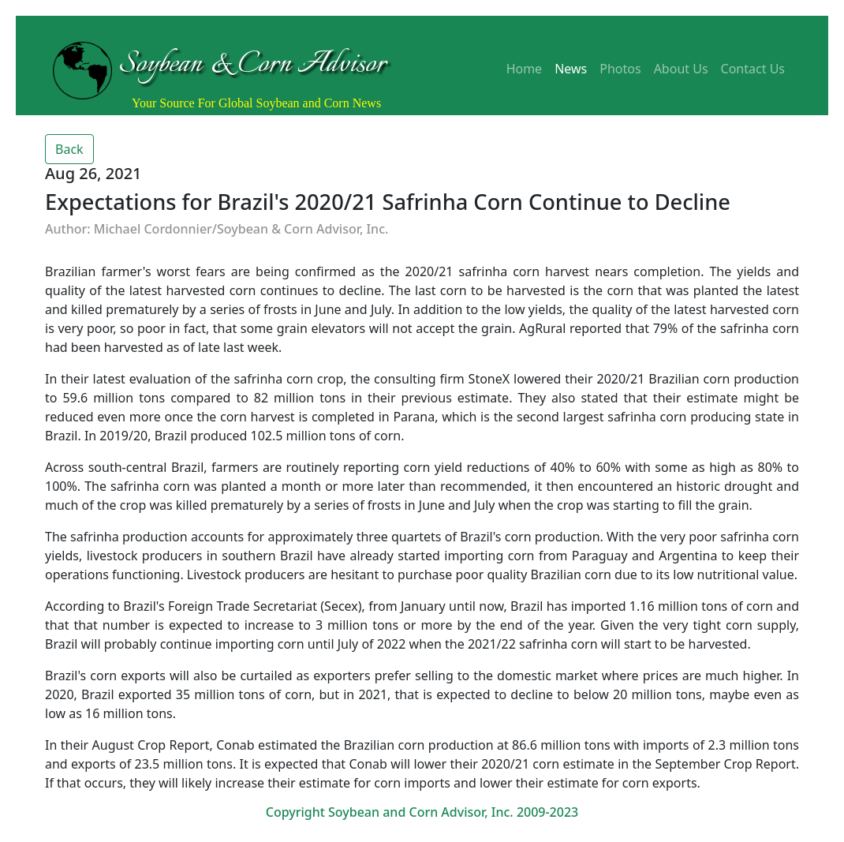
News (571, 68)
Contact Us (753, 68)
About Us (681, 68)
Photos (619, 68)
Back (69, 149)
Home (524, 68)
